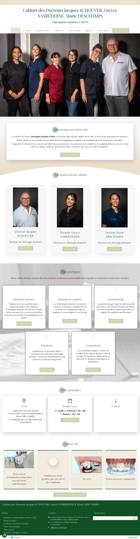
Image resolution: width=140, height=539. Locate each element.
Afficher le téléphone (129, 2)
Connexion (133, 537)
